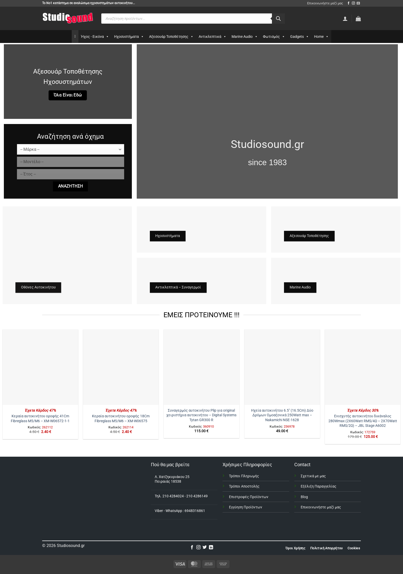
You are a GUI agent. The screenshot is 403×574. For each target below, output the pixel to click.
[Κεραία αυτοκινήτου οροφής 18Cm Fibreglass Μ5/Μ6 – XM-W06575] (121, 367)
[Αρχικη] (75, 36)
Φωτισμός (274, 36)
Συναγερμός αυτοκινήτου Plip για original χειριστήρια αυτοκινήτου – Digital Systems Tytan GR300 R (201, 415)
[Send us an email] (358, 3)
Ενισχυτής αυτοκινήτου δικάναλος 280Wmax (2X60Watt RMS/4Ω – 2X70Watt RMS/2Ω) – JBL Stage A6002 (362, 421)
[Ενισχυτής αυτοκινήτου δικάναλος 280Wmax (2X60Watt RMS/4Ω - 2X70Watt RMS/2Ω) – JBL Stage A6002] (362, 367)
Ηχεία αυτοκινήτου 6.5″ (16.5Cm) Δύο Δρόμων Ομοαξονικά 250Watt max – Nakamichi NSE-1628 (282, 415)
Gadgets (299, 36)
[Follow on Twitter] (205, 547)
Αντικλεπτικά (212, 36)
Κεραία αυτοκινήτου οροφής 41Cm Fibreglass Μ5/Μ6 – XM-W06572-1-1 (40, 418)
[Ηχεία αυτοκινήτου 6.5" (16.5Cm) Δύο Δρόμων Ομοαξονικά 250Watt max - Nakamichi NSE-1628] (282, 367)
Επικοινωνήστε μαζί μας (325, 3)
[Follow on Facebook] (348, 3)
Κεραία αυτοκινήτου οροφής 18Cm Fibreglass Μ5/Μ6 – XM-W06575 (121, 418)
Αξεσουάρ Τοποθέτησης (171, 36)
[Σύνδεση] (345, 18)
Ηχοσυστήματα (129, 36)
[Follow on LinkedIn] (211, 547)
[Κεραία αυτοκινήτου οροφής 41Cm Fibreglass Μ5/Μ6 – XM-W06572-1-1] (40, 367)
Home (321, 36)
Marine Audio (245, 36)
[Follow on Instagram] (353, 3)
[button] (358, 18)
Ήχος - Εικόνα (95, 36)
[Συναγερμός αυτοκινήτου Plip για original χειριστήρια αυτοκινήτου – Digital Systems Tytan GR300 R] (201, 367)
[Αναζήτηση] (278, 18)
